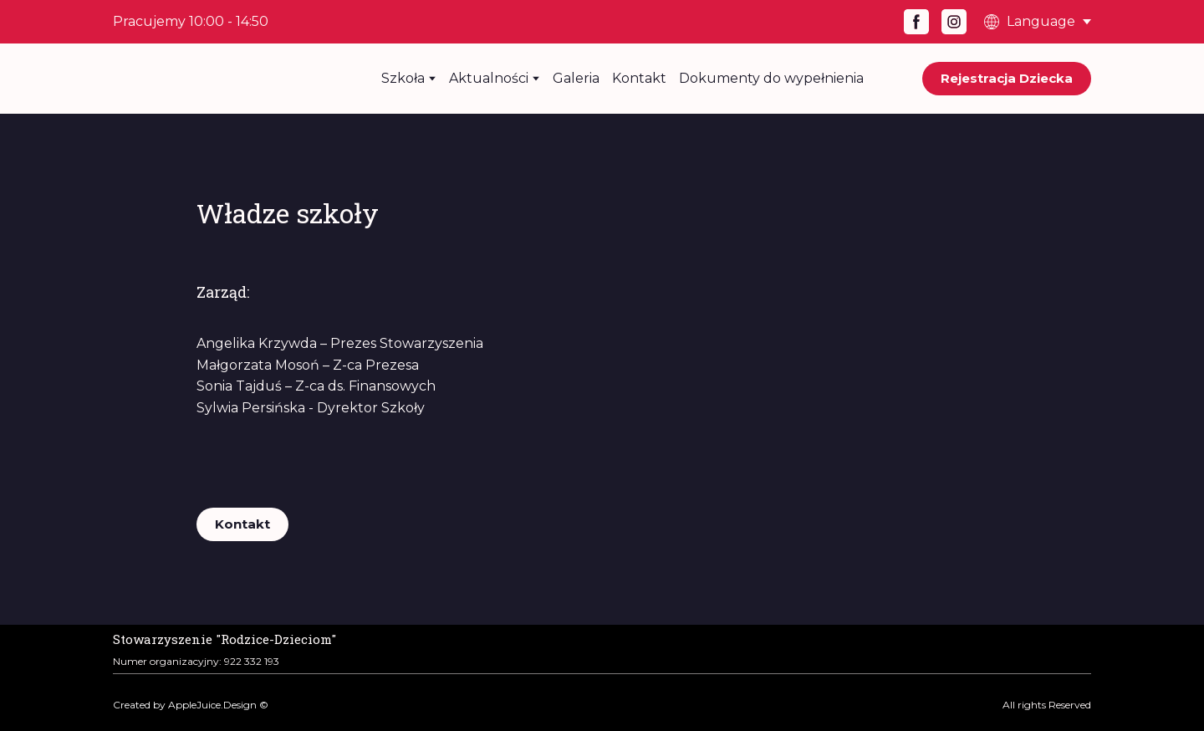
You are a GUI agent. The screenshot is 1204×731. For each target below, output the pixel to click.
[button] (916, 21)
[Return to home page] (222, 78)
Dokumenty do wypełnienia (771, 78)
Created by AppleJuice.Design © (190, 704)
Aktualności (488, 78)
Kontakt (639, 78)
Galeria (576, 78)
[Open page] (224, 637)
